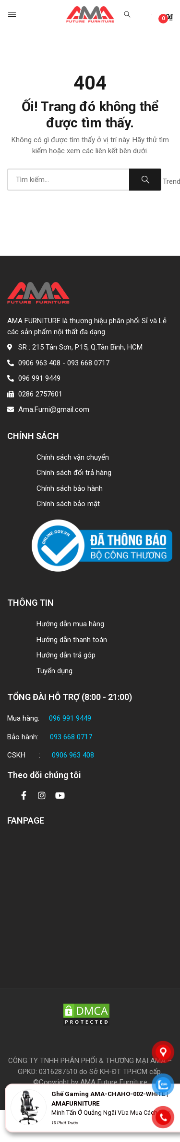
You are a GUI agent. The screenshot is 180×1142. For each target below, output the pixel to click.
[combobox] (68, 180)
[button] (13, 14)
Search (145, 179)
